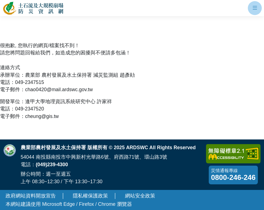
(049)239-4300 (52, 164)
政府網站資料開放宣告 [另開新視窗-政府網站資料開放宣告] (31, 196)
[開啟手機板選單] (255, 8)
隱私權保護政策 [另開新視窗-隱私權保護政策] (90, 196)
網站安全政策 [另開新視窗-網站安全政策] (140, 196)
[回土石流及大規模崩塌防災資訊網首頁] (33, 8)
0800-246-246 (233, 177)
